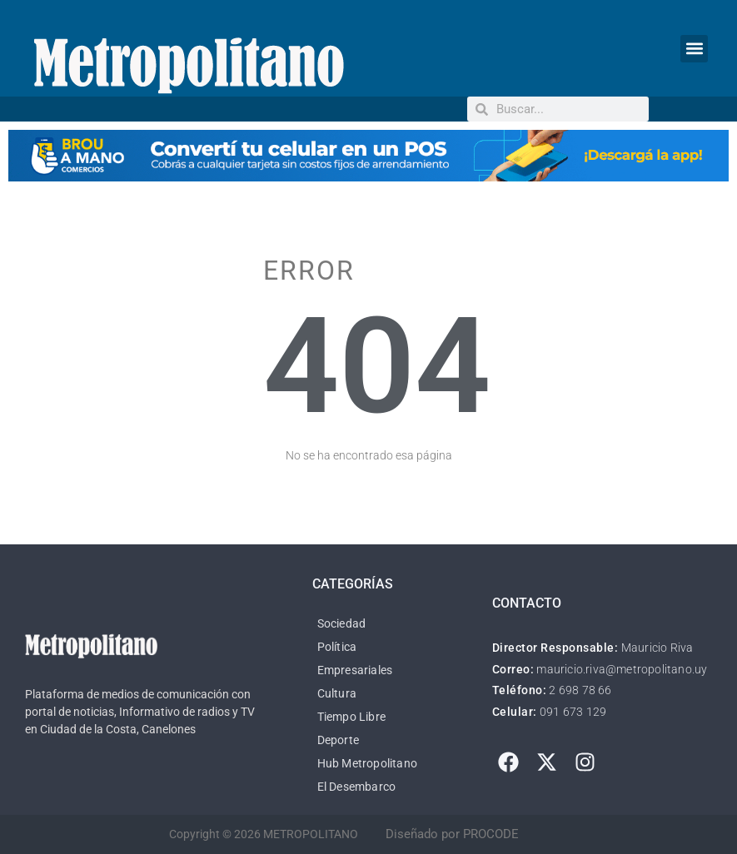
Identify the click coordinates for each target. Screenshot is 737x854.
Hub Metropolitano (367, 763)
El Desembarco (356, 786)
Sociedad (341, 623)
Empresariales (355, 670)
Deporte (338, 740)
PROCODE (491, 834)
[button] (694, 48)
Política (337, 646)
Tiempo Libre (351, 716)
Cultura (336, 693)
